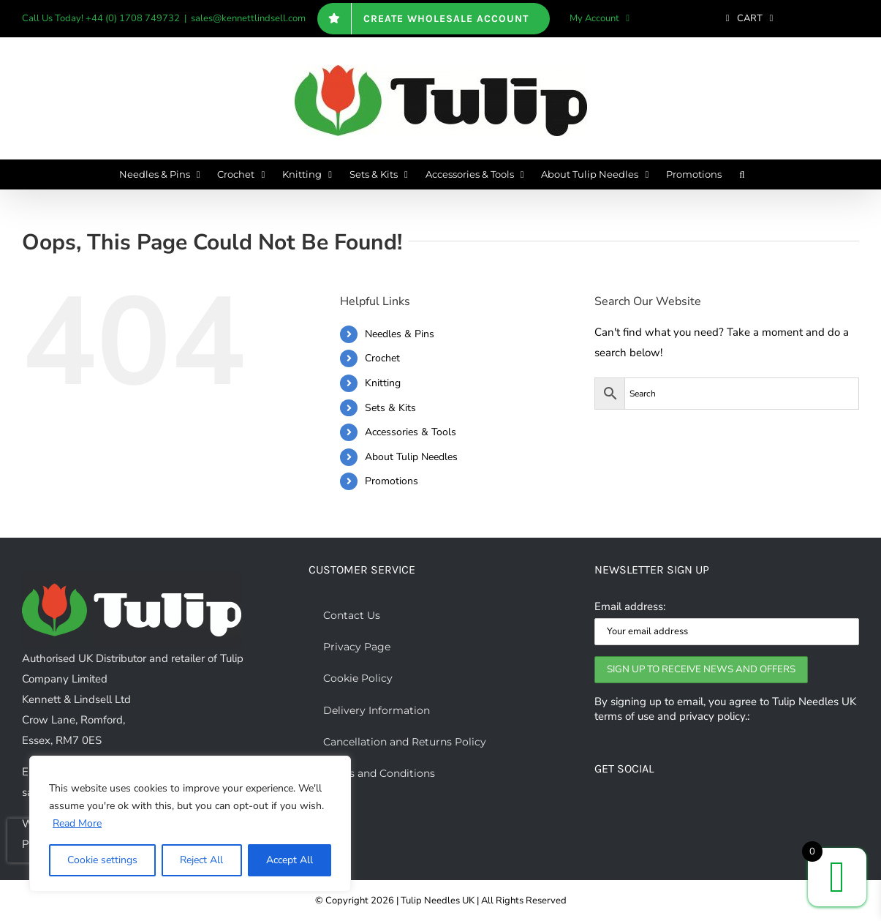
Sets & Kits (390, 408)
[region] (190, 824)
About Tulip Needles (411, 457)
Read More (77, 823)
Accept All (289, 860)
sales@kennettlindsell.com (248, 18)
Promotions (391, 481)
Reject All (201, 860)
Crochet (382, 358)
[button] (741, 174)
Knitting (383, 383)
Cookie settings (102, 860)
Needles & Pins (399, 334)
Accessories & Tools (410, 432)
